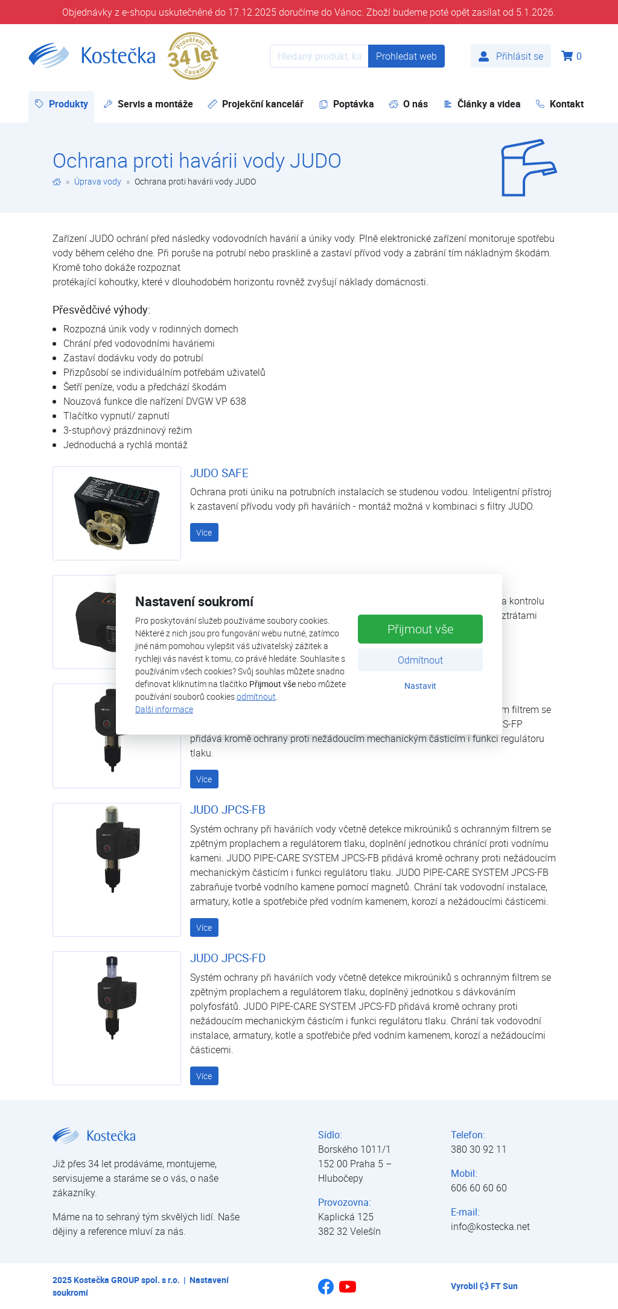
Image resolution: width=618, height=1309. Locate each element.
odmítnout (256, 696)
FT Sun (499, 1286)
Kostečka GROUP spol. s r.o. (127, 1279)
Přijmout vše (420, 628)
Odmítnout (420, 659)
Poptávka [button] (346, 103)
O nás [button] (408, 103)
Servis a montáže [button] (148, 103)
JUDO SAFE (219, 473)
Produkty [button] (64, 103)
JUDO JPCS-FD (228, 958)
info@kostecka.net (490, 1226)
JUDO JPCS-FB (228, 809)
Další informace (164, 709)
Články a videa (482, 103)
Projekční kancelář (256, 103)
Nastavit (420, 685)
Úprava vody (97, 181)
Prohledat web (406, 56)
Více (204, 532)
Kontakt (559, 103)
